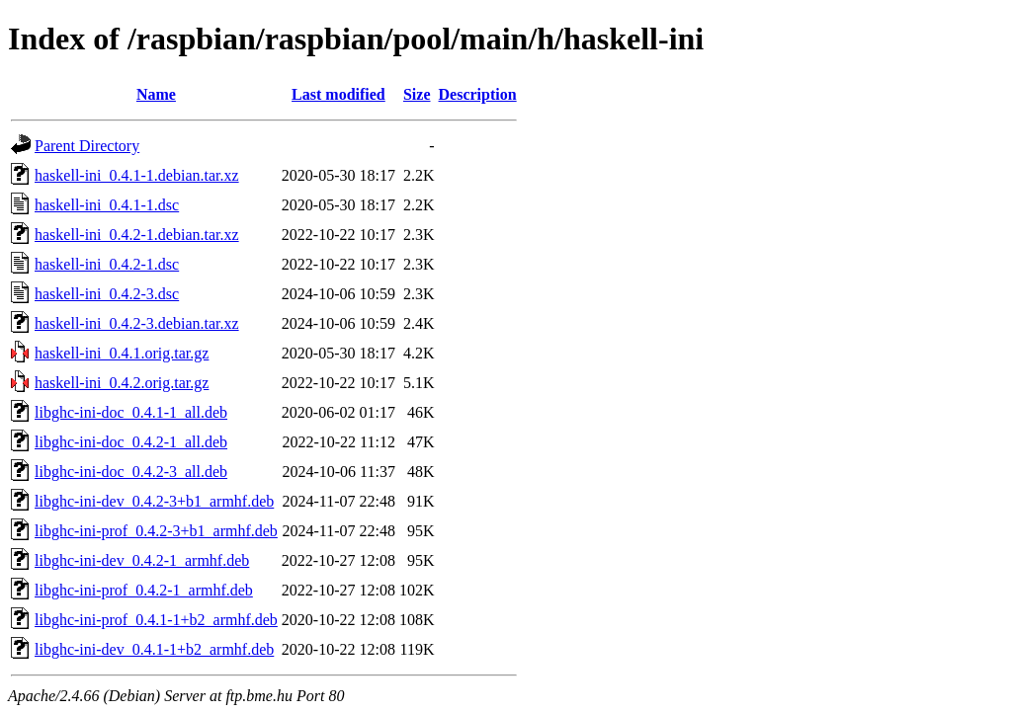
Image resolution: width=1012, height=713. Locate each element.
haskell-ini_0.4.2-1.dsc (107, 264)
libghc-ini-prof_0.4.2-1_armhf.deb (144, 590)
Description (478, 94)
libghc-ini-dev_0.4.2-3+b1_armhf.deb (154, 501)
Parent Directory (87, 145)
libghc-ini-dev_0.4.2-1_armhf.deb (142, 560)
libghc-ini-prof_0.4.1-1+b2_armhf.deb (156, 619)
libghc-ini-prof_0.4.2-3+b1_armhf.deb (156, 530)
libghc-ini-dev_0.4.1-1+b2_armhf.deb (154, 649)
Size (417, 94)
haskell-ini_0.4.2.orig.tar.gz (122, 382)
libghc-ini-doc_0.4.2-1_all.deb (131, 442)
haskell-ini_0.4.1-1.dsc (107, 205)
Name (156, 94)
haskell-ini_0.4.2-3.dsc (107, 293)
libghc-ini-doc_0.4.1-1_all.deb (131, 412)
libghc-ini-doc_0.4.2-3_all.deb (131, 471)
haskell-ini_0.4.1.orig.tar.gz (122, 353)
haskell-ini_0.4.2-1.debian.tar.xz (137, 234)
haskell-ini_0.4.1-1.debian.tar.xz (137, 175)
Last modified (338, 94)
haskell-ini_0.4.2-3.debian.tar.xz (137, 323)
